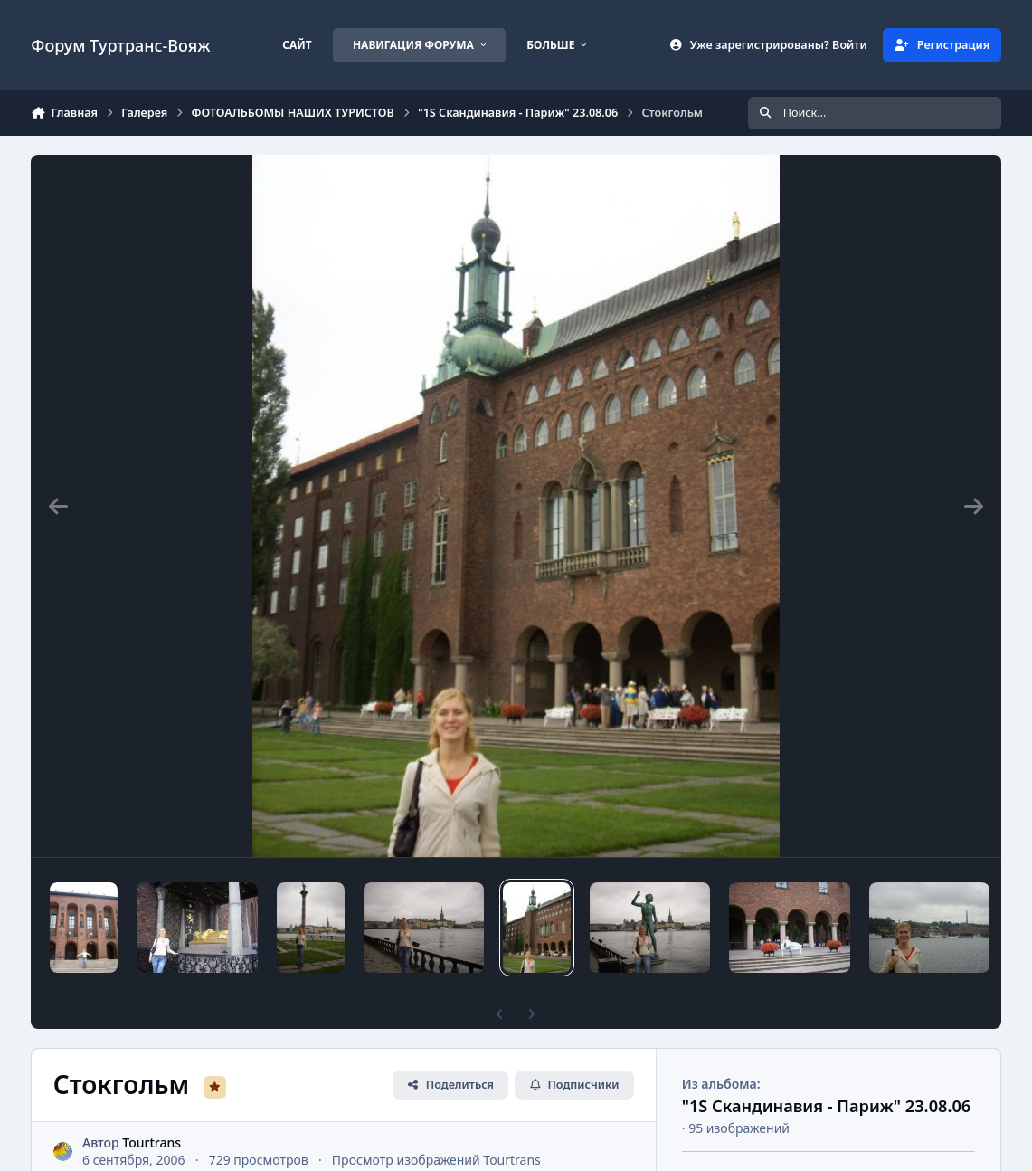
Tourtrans (152, 1142)
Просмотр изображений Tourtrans (436, 1160)
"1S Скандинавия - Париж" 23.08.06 (826, 1106)
